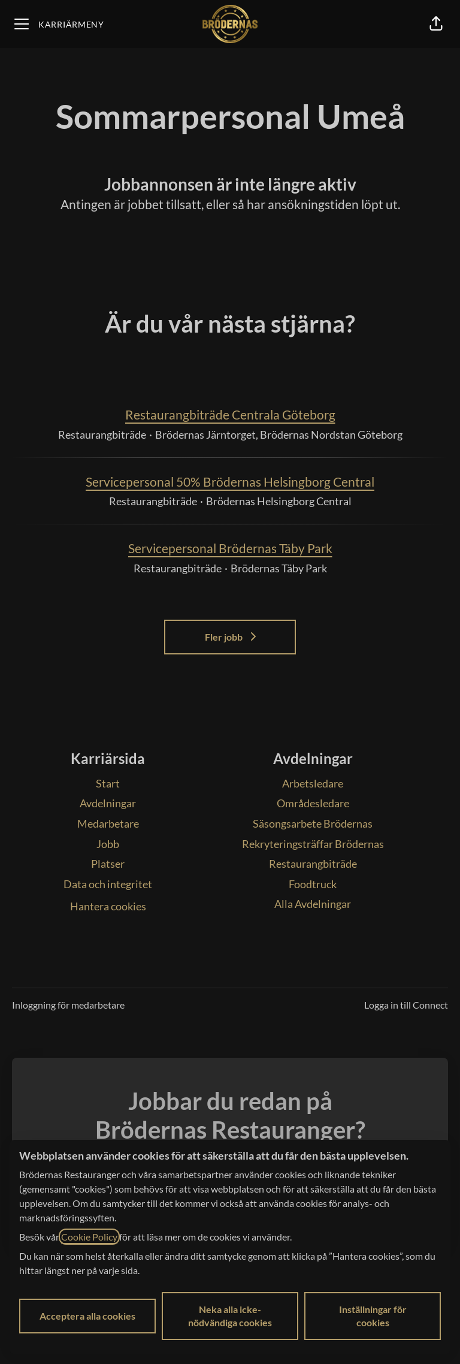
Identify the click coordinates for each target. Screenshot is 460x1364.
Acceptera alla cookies (87, 1315)
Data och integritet (107, 884)
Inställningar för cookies (373, 1315)
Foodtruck (313, 884)
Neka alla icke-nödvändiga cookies (230, 1315)
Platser (108, 863)
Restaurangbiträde (313, 863)
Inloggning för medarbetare (68, 1004)
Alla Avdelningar (312, 903)
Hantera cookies (108, 906)
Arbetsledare (312, 783)
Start (108, 783)
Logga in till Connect (406, 1004)
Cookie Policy (89, 1236)
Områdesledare (313, 803)
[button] (436, 24)
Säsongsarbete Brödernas (313, 823)
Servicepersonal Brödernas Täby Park (230, 548)
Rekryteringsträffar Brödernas (313, 843)
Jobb (107, 843)
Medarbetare (108, 823)
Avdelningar (108, 803)
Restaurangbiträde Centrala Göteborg (230, 414)
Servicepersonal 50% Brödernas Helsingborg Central (230, 481)
